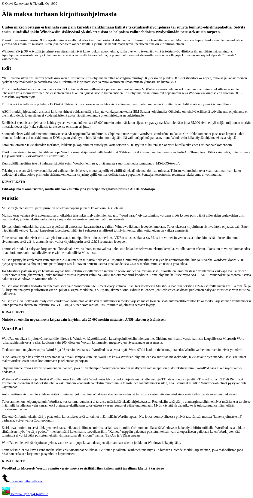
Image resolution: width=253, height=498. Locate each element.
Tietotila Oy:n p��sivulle (25, 494)
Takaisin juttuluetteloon (22, 481)
